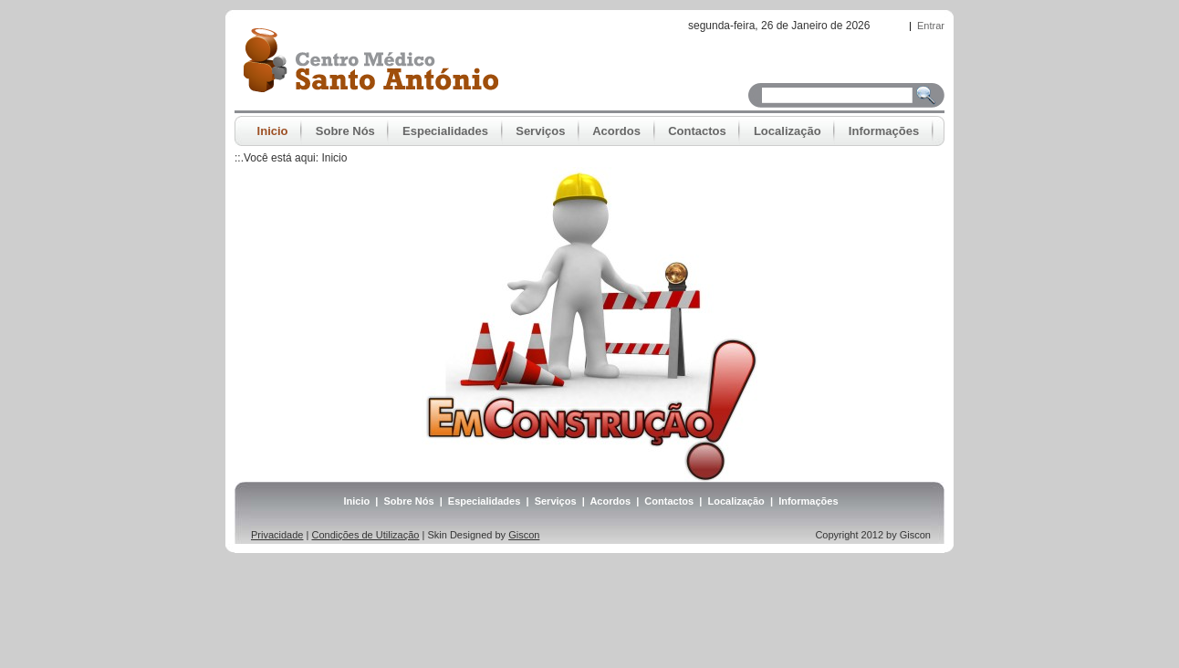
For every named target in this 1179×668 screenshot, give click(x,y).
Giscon (523, 534)
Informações (808, 501)
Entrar (930, 25)
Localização (735, 501)
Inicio (334, 157)
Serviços (556, 501)
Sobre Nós (409, 501)
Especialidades (484, 501)
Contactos (669, 501)
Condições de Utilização (365, 534)
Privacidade (277, 534)
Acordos (610, 501)
